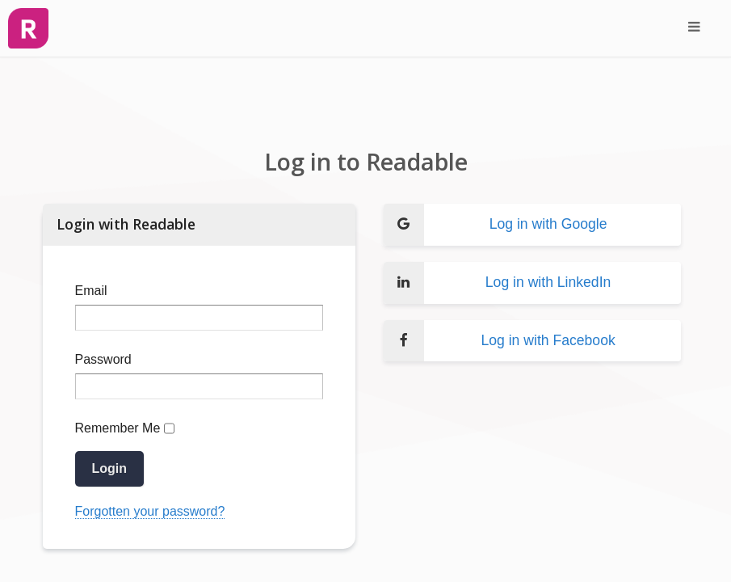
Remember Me (118, 428)
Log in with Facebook (499, 341)
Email (91, 290)
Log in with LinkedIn (497, 283)
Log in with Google (495, 225)
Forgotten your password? (150, 511)
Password (103, 359)
